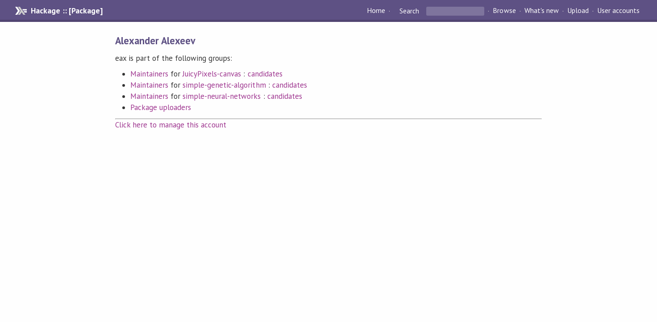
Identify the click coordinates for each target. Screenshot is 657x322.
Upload (578, 10)
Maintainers (149, 74)
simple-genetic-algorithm (224, 85)
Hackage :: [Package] (66, 11)
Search (409, 10)
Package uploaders (160, 107)
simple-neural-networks (222, 96)
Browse (504, 10)
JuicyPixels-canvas (212, 74)
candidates (265, 74)
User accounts (618, 10)
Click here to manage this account (171, 125)
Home (376, 10)
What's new (541, 10)
